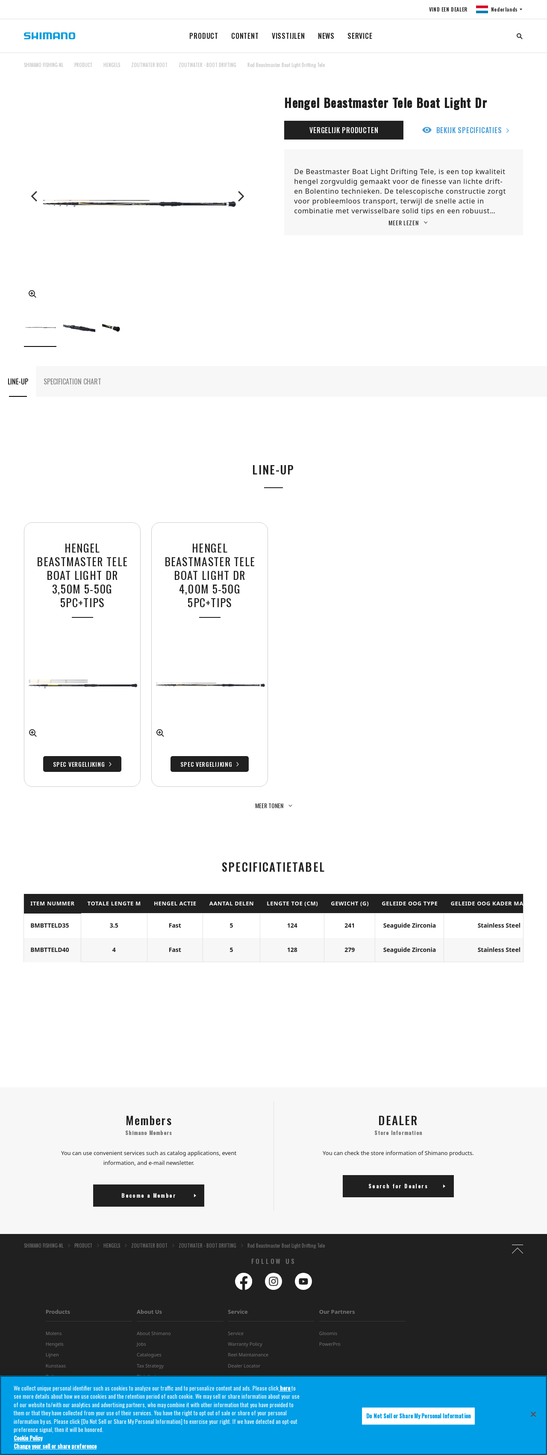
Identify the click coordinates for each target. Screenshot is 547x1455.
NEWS (326, 35)
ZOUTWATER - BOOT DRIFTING (207, 64)
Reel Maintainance (248, 1331)
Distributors (150, 1353)
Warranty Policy (245, 1321)
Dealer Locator (244, 1342)
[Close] (533, 1414)
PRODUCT (203, 35)
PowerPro (330, 1321)
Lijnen (52, 1331)
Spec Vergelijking (206, 764)
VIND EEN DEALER (448, 9)
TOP (517, 70)
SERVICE (360, 35)
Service (238, 1288)
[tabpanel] (209, 654)
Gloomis (328, 1310)
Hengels (55, 1321)
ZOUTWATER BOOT (149, 64)
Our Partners (337, 1288)
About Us (149, 1288)
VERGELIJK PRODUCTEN (343, 130)
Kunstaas (56, 1342)
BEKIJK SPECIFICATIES (469, 130)
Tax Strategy (150, 1342)
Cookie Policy (28, 1438)
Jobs (141, 1321)
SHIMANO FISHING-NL (43, 64)
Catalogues (149, 1331)
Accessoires (58, 1364)
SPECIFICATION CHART (72, 381)
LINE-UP (18, 381)
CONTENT (245, 35)
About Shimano (154, 1310)
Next (240, 196)
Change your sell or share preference (55, 1446)
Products (58, 1288)
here (285, 1388)
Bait (50, 1353)
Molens (54, 1310)
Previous (35, 196)
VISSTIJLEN (288, 35)
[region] (273, 1415)
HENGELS (111, 64)
